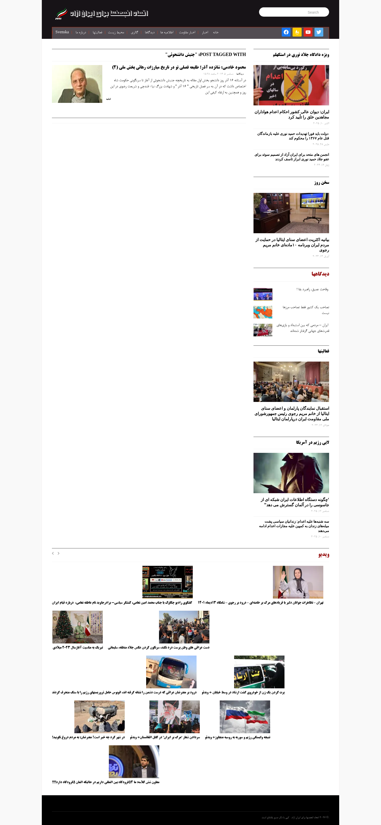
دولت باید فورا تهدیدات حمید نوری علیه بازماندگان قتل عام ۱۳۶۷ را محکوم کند (293, 135)
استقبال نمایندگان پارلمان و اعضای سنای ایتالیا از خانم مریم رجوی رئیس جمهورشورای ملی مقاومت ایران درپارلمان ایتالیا (292, 413)
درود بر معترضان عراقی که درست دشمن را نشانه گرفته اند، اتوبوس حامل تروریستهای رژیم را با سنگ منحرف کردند (124, 692)
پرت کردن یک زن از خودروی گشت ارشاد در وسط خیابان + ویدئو (243, 692)
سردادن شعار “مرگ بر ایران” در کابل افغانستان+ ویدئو (165, 737)
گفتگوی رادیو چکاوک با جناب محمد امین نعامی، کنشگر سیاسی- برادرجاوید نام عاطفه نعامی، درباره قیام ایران (122, 603)
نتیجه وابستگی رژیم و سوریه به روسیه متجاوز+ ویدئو (237, 737)
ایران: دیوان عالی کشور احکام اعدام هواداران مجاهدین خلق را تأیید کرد (292, 114)
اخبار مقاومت (187, 33)
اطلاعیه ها (166, 33)
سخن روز (321, 183)
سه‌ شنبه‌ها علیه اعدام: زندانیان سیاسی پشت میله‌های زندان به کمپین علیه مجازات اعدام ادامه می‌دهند (294, 526)
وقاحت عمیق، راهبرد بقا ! (313, 290)
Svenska (62, 33)
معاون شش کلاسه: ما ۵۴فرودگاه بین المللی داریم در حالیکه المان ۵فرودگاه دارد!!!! (105, 782)
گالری (134, 33)
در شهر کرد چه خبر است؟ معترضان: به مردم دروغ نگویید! (88, 737)
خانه (215, 33)
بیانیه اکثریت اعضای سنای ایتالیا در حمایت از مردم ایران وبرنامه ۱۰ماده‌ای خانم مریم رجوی (292, 245)
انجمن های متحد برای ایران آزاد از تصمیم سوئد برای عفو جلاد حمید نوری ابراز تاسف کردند (292, 156)
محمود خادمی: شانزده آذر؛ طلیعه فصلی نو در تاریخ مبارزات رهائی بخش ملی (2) (179, 67)
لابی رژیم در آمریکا (312, 442)
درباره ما (81, 33)
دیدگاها (149, 33)
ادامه (108, 99)
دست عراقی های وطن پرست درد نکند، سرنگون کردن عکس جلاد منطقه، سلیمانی (158, 648)
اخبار (205, 33)
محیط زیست (116, 33)
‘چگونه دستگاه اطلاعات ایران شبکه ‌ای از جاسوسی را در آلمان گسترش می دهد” (295, 502)
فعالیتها (97, 33)
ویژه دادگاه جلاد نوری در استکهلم (301, 55)
